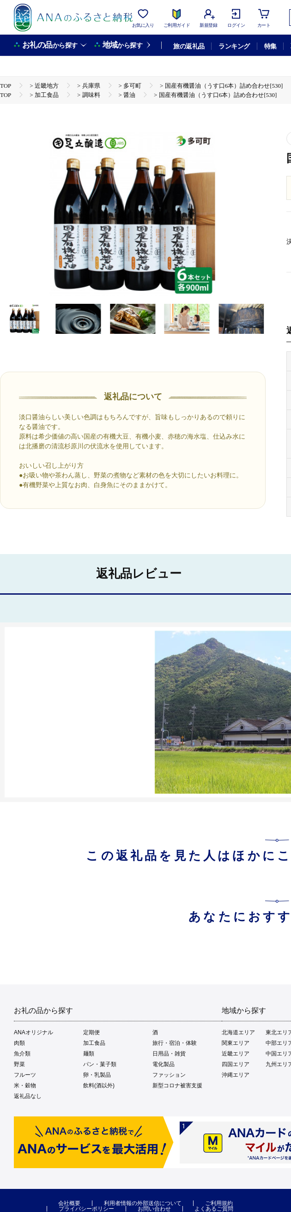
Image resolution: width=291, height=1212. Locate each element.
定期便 (91, 1032)
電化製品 (163, 1064)
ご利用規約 (219, 1203)
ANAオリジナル (33, 1032)
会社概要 (69, 1203)
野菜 (19, 1064)
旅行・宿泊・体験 (174, 1043)
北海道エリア (238, 1032)
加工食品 (94, 1043)
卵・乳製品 (97, 1075)
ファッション (169, 1075)
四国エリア (235, 1064)
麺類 (88, 1053)
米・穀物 (25, 1085)
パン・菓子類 (99, 1064)
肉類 (19, 1043)
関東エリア (235, 1043)
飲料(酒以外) (99, 1085)
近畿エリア (235, 1053)
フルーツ (25, 1075)
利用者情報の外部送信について (143, 1203)
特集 (270, 46)
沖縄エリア (235, 1075)
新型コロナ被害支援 (177, 1085)
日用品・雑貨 (169, 1053)
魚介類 (22, 1053)
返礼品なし (28, 1096)
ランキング (233, 46)
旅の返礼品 (188, 46)
